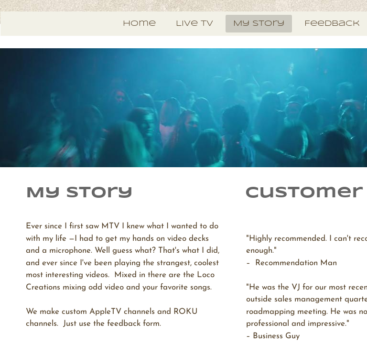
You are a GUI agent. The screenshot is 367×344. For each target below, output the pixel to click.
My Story (258, 24)
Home (139, 24)
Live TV (194, 24)
